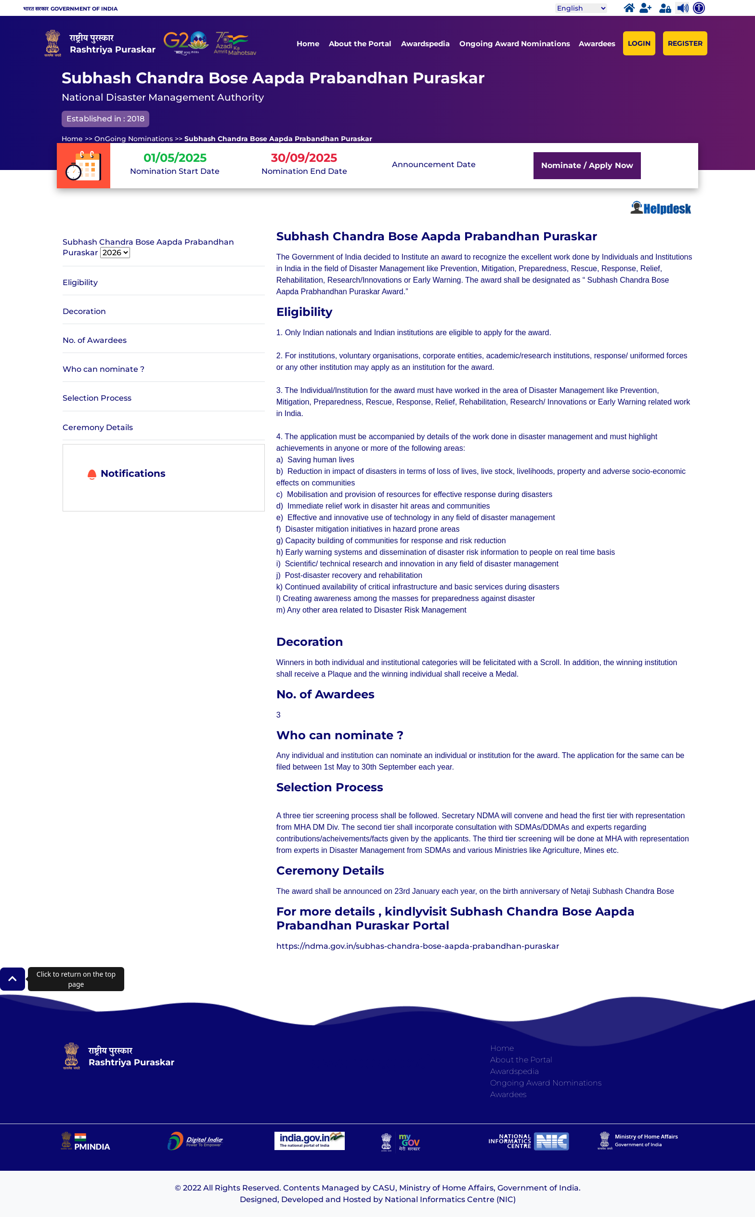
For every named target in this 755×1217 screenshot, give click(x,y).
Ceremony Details (98, 427)
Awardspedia (425, 43)
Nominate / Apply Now (587, 165)
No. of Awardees (95, 340)
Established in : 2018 (105, 118)
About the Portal (360, 43)
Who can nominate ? (103, 369)
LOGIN (639, 43)
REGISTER (685, 43)
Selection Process (97, 398)
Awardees (597, 43)
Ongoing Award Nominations (514, 43)
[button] (12, 979)
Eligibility (80, 282)
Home (308, 43)
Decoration (84, 311)
